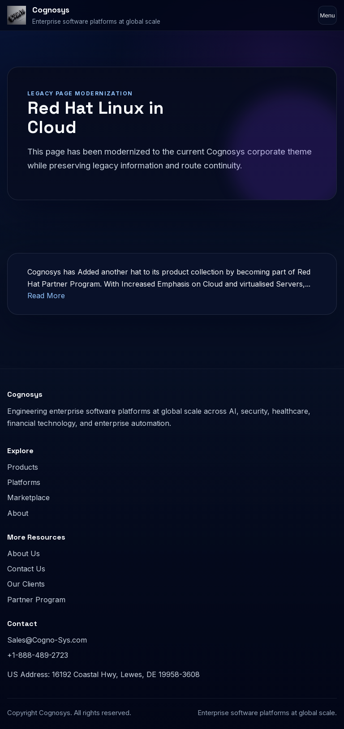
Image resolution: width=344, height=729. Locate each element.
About (17, 513)
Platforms (23, 482)
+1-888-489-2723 (37, 655)
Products (22, 467)
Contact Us (26, 568)
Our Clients (26, 583)
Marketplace (28, 497)
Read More (46, 295)
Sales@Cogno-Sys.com (47, 639)
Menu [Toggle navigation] (327, 15)
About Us (23, 553)
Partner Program (36, 599)
